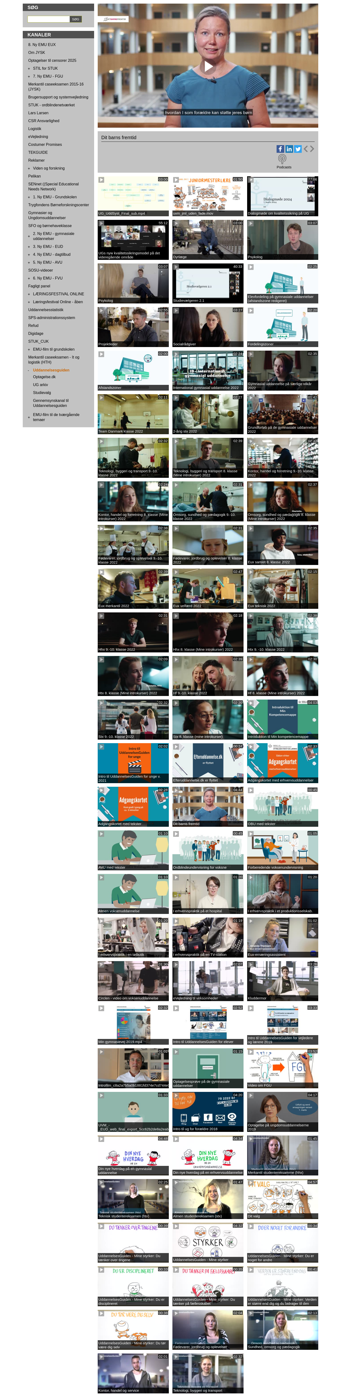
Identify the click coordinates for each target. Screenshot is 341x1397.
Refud (33, 326)
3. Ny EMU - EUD (48, 247)
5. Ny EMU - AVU (47, 262)
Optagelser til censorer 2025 (52, 60)
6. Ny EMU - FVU (48, 278)
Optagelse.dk (44, 377)
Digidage (35, 333)
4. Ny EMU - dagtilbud (52, 254)
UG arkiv (40, 385)
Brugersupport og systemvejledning (58, 97)
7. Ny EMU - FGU (48, 76)
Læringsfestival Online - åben (58, 302)
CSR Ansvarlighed (43, 121)
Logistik (34, 129)
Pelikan (34, 176)
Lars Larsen (38, 113)
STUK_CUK (38, 341)
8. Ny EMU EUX (42, 45)
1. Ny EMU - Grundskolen (55, 197)
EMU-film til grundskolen (53, 349)
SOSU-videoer (40, 270)
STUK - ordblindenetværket (51, 105)
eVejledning (38, 137)
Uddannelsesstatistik (45, 310)
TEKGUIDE (38, 152)
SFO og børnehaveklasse (50, 226)
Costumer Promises (45, 145)
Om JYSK (36, 53)
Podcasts (284, 167)
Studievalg (42, 393)
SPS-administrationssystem (51, 318)
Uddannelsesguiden (51, 370)
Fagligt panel (39, 286)
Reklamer (36, 160)
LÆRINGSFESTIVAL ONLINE (58, 294)
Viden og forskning (49, 168)
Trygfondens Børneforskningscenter (58, 205)
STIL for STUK (45, 68)
